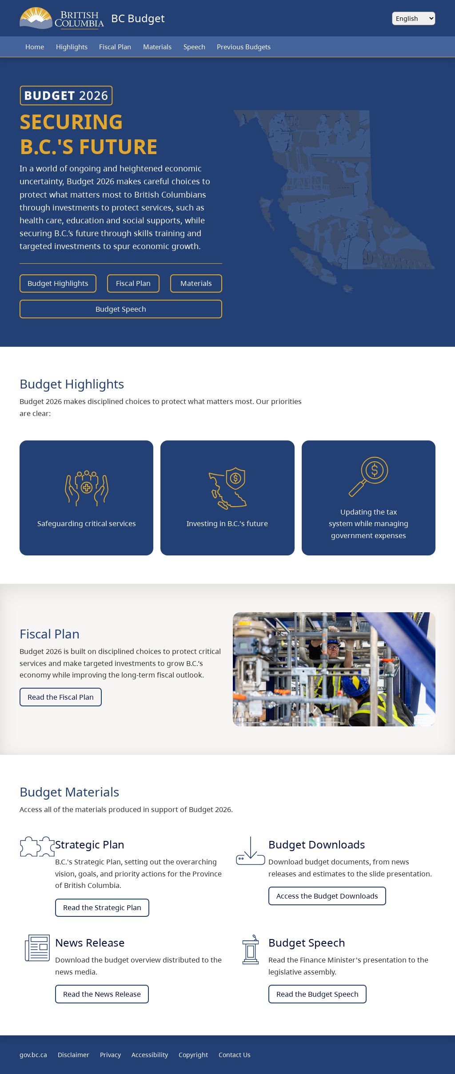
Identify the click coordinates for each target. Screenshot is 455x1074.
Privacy (110, 1054)
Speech (194, 46)
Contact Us (235, 1054)
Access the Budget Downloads (327, 896)
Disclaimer (73, 1054)
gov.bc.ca (33, 1054)
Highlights (72, 46)
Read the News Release (102, 994)
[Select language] (413, 18)
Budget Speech (121, 309)
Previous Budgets (244, 46)
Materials (157, 46)
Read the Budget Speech (317, 994)
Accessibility (150, 1054)
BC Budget (138, 18)
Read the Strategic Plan (102, 907)
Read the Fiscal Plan (61, 697)
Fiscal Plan (115, 46)
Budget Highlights (58, 283)
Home (34, 46)
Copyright (193, 1054)
